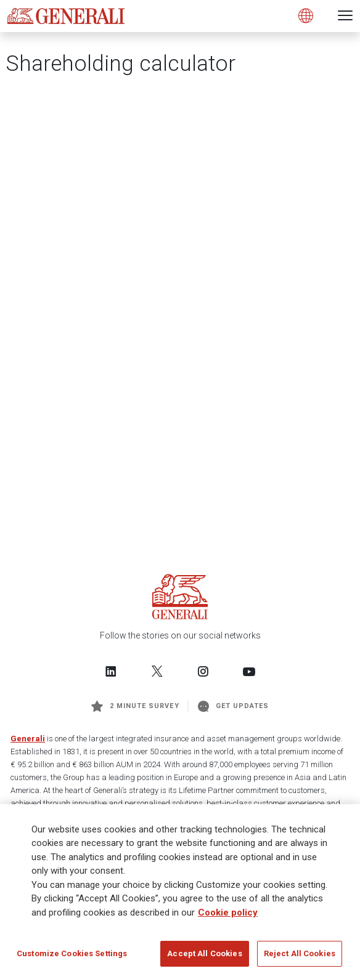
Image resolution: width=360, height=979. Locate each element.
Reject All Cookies (299, 953)
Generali (27, 738)
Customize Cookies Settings (72, 953)
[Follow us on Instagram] (203, 671)
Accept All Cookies (204, 953)
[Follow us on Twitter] (157, 671)
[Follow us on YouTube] (249, 671)
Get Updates (233, 706)
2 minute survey (135, 706)
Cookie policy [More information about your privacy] (228, 912)
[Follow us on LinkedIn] (111, 671)
